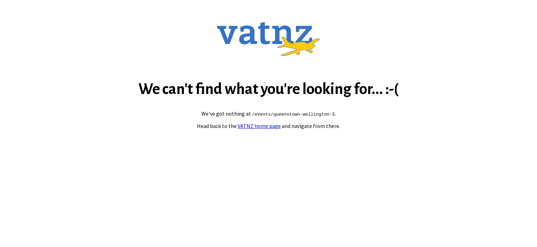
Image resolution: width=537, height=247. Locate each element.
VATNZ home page (259, 125)
